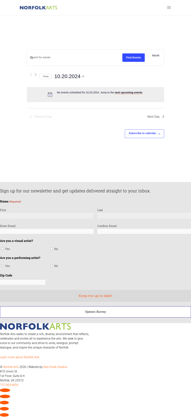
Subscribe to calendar (142, 133)
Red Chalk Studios (55, 367)
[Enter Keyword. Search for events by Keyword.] (74, 57)
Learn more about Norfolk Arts (19, 357)
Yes (7, 249)
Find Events (133, 57)
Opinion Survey (95, 311)
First (3, 210)
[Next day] (36, 74)
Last (100, 210)
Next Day (155, 116)
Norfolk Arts (11, 367)
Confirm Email (107, 226)
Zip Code (6, 275)
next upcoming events (128, 92)
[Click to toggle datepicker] (69, 76)
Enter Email (8, 226)
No (56, 249)
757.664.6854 (9, 385)
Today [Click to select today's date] (45, 76)
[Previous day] (31, 74)
